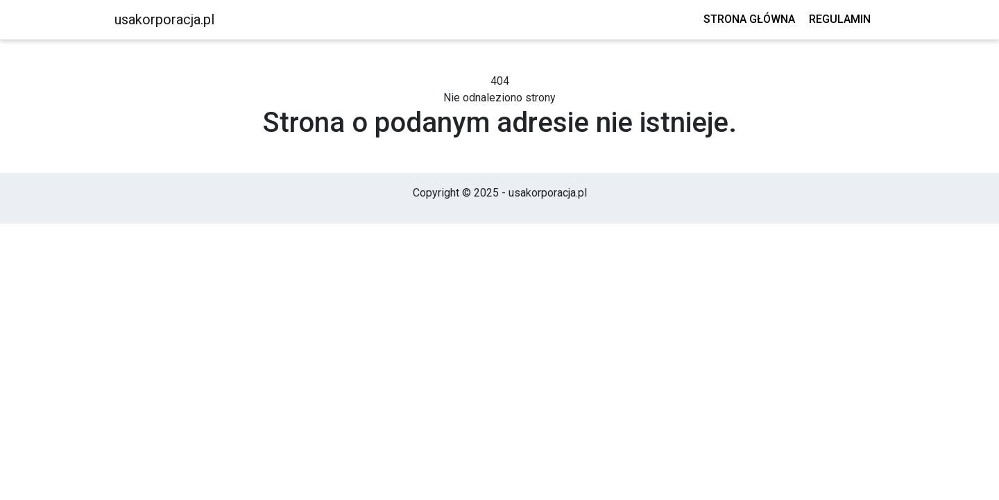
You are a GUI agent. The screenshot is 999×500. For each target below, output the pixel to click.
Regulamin (840, 19)
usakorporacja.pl (164, 19)
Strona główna (749, 19)
